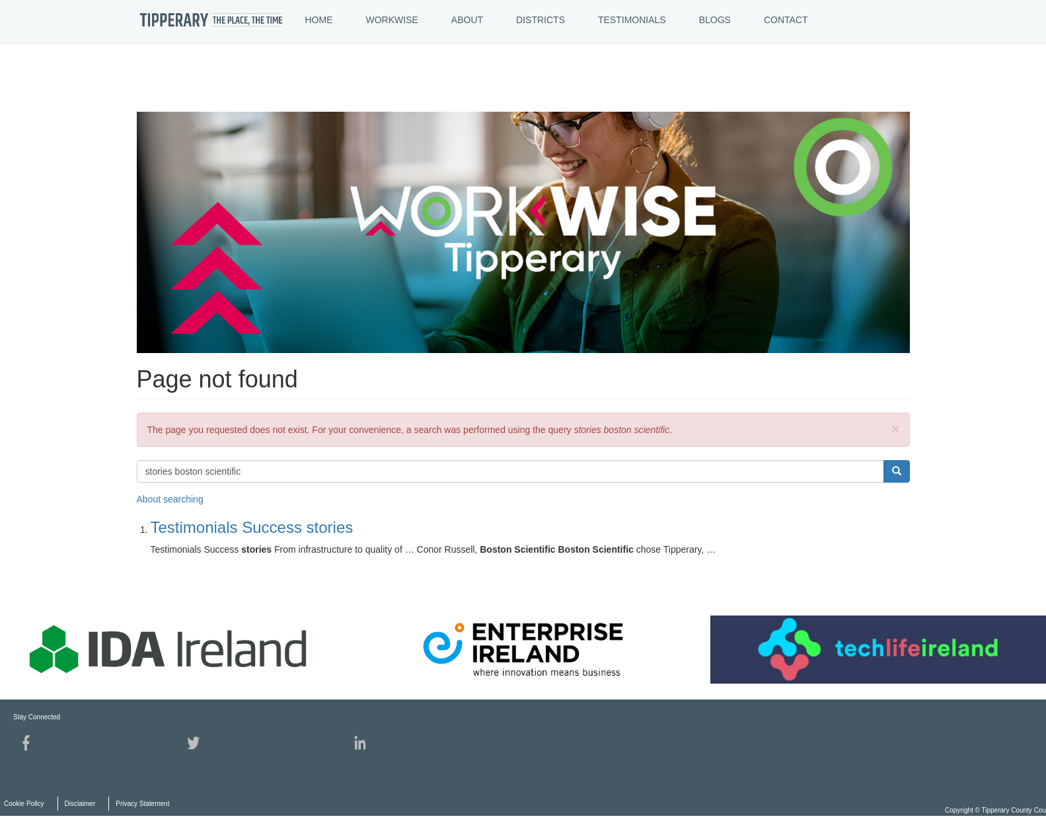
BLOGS (715, 20)
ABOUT (467, 20)
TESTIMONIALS (632, 20)
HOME (319, 20)
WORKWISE (392, 20)
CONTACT (786, 20)
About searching (170, 499)
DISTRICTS (540, 20)
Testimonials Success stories (252, 527)
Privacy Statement (142, 803)
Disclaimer (80, 803)
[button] (895, 429)
